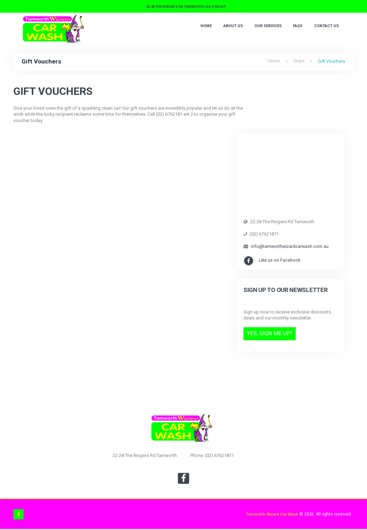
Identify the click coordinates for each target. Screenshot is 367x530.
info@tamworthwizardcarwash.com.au (290, 246)
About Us (229, 26)
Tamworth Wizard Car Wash (271, 514)
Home (201, 26)
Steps (298, 61)
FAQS (296, 26)
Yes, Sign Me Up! (269, 333)
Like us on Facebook (280, 260)
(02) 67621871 (215, 6)
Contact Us (325, 26)
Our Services (265, 26)
